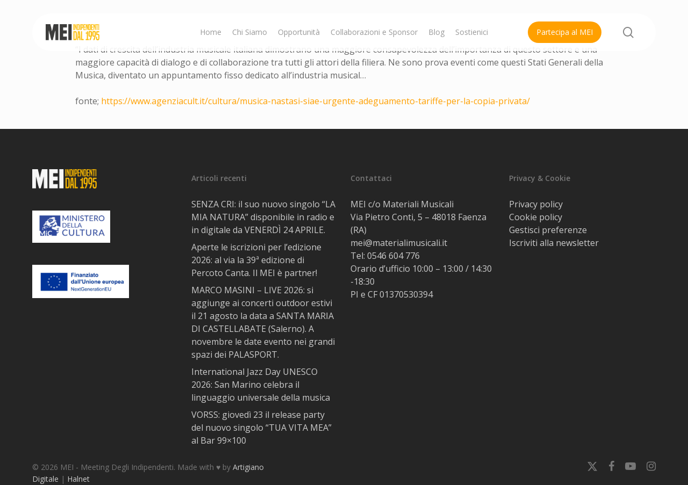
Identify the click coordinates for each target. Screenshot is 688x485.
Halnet (78, 479)
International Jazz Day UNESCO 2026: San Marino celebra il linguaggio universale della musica (260, 384)
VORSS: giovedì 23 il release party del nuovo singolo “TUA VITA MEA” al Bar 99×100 (261, 427)
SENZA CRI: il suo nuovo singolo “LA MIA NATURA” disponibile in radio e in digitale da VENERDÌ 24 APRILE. (263, 217)
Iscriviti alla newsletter (554, 243)
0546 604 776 (393, 256)
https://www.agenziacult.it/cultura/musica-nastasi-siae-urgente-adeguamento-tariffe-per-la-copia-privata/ (315, 101)
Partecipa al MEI (564, 32)
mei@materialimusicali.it (398, 243)
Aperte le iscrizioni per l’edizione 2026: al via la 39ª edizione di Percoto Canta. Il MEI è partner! (256, 260)
